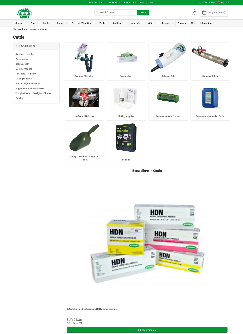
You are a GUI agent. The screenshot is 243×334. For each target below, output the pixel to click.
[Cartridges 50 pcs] (168, 196)
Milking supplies (23, 78)
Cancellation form (95, 315)
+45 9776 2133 (20, 302)
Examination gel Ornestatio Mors (209, 214)
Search (143, 12)
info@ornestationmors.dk (25, 305)
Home (32, 29)
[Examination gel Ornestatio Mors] (210, 196)
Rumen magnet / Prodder (27, 83)
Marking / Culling (23, 69)
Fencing (19, 98)
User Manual (139, 302)
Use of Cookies (140, 285)
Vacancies (137, 298)
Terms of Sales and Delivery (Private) (104, 302)
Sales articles (93, 294)
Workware (114, 2)
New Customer (147, 2)
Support (136, 307)
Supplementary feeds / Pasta (29, 88)
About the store (97, 2)
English (224, 2)
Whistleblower (139, 289)
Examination (21, 59)
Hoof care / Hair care (25, 73)
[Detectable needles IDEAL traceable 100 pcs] (126, 196)
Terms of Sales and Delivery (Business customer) (105, 308)
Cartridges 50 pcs (159, 214)
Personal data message (144, 280)
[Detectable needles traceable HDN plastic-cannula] (84, 196)
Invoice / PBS (139, 294)
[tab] (142, 253)
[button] (20, 23)
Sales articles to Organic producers (104, 298)
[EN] (24, 12)
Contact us (130, 2)
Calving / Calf (22, 64)
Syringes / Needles (24, 54)
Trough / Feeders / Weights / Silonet (33, 93)
